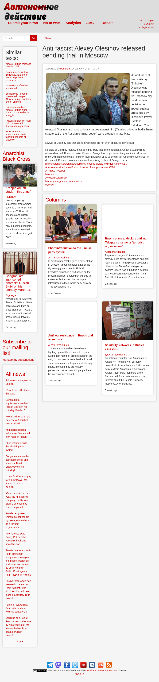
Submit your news (23, 23)
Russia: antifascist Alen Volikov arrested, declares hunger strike (18, 123)
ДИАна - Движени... (116, 354)
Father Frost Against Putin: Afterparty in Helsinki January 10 (17, 608)
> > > (20, 641)
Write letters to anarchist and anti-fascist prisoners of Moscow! (16, 135)
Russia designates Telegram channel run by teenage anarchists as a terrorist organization (17, 520)
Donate (108, 23)
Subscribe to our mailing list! (17, 347)
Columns (55, 200)
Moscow (49, 174)
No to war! (51, 23)
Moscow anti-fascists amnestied (17, 87)
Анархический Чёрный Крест (61, 167)
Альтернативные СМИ (102, 167)
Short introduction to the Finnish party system (16, 446)
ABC (91, 23)
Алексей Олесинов (56, 177)
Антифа (49, 170)
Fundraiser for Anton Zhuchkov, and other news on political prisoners (17, 76)
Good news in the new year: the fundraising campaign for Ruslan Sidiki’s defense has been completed (18, 500)
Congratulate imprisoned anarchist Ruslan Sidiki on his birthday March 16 (18, 283)
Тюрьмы (60, 170)
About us (79, 674)
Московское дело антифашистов (63, 181)
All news (15, 374)
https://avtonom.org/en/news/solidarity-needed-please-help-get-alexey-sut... (86, 163)
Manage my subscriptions (18, 359)
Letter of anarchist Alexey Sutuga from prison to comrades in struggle (17, 111)
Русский (49, 184)
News (48, 38)
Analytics (73, 23)
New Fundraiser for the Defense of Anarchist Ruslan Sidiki (18, 420)
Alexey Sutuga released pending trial (18, 65)
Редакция (65, 68)
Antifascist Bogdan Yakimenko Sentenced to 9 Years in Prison (18, 433)
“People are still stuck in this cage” (18, 189)
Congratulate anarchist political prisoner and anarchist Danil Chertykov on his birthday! (18, 463)
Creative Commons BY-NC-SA (102, 670)
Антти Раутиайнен (58, 257)
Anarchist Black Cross (16, 156)
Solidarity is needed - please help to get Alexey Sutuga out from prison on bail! (18, 97)
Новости (83, 167)
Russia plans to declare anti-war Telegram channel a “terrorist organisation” (126, 242)
